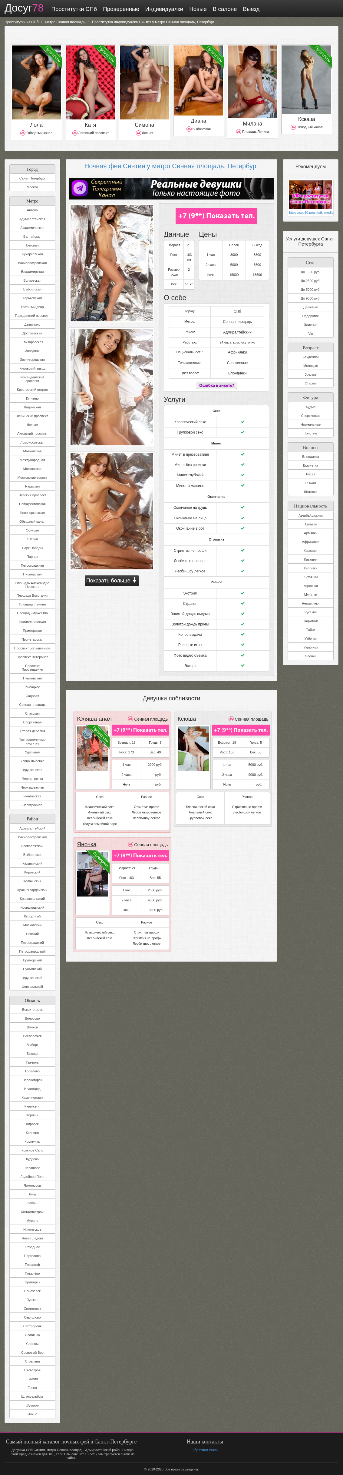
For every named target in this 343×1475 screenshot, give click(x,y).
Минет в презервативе (190, 449)
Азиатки (311, 521)
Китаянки (311, 574)
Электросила (32, 804)
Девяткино (32, 324)
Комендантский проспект (32, 378)
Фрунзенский (32, 977)
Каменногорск (32, 1097)
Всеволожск (32, 1035)
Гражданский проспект (32, 315)
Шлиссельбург (32, 1396)
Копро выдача (190, 623)
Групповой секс (190, 428)
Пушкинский (32, 968)
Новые (194, 9)
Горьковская (32, 297)
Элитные (310, 323)
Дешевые (310, 306)
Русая (310, 472)
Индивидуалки (161, 9)
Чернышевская (32, 787)
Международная (32, 459)
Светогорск (32, 1308)
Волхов (32, 1026)
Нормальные (311, 422)
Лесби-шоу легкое (190, 562)
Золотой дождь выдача (190, 603)
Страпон (190, 594)
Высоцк (32, 1053)
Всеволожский (32, 845)
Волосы (311, 444)
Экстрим (190, 584)
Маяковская (32, 450)
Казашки (310, 556)
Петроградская (32, 565)
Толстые (310, 431)
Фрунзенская (32, 769)
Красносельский (32, 898)
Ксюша (185, 706)
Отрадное (32, 1246)
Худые (311, 405)
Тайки (310, 627)
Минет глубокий (190, 469)
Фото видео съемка (190, 643)
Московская (32, 468)
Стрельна (32, 1361)
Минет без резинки (190, 459)
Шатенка (310, 489)
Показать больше (111, 579)
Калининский (32, 863)
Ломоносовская (32, 442)
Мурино (32, 1220)
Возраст (310, 345)
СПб (237, 310)
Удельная (32, 751)
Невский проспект (32, 494)
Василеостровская (32, 262)
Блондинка (310, 454)
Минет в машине (190, 479)
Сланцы (32, 1343)
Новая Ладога (32, 1237)
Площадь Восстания (32, 595)
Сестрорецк (32, 1325)
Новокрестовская (32, 503)
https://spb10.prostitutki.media (310, 212)
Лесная (32, 424)
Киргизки (311, 565)
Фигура (310, 395)
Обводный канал (32, 521)
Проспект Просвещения (32, 667)
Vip (310, 332)
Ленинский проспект (32, 415)
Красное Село (32, 1150)
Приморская (32, 630)
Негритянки (310, 600)
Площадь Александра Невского (32, 584)
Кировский (32, 871)
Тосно (32, 1387)
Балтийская (32, 236)
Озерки (32, 538)
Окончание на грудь (190, 501)
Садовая (32, 695)
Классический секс (190, 418)
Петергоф (32, 1264)
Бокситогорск (32, 1009)
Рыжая (310, 481)
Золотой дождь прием (190, 613)
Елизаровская (32, 341)
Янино (32, 1413)
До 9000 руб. (310, 297)
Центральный (32, 986)
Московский (32, 924)
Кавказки (310, 548)
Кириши (32, 1114)
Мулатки (310, 592)
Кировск (32, 1123)
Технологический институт (32, 741)
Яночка (86, 832)
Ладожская (32, 406)
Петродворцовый (32, 951)
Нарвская (32, 486)
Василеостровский (32, 836)
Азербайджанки (310, 513)
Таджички (310, 618)
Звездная (32, 350)
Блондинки (237, 369)
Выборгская (32, 288)
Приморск (32, 1281)
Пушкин (32, 1299)
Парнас (32, 556)
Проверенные (118, 9)
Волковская (32, 280)
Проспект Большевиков (32, 647)
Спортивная (32, 721)
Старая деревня (32, 730)
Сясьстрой (32, 1369)
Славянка (32, 1334)
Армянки (310, 530)
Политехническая (32, 621)
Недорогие (310, 315)
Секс (310, 260)
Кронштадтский (33, 907)
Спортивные (237, 359)
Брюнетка (310, 463)
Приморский (32, 959)
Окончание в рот (190, 521)
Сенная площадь (32, 704)
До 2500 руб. (310, 279)
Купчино (32, 398)
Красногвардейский (32, 889)
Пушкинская (32, 677)
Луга (32, 1193)
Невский (32, 933)
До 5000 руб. (310, 288)
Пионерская (32, 573)
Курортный (32, 915)
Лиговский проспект (32, 433)
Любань (32, 1202)
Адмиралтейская (32, 218)
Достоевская (32, 332)
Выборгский (32, 854)
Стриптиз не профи (190, 542)
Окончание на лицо (190, 511)
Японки (310, 653)
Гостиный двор (32, 306)
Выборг (32, 1044)
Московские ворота (32, 477)
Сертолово (32, 1317)
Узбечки (311, 636)
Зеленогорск (32, 1079)
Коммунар (32, 1141)
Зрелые (311, 373)
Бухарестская (32, 253)
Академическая (32, 227)
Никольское (32, 1229)
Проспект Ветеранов (32, 656)
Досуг (23, 8)
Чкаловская (32, 795)
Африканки (237, 349)
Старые (310, 382)
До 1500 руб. (310, 271)
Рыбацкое (32, 686)
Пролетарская (32, 639)
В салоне (221, 9)
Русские (311, 609)
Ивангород (32, 1088)
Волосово (32, 1018)
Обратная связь (205, 1449)
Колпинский (32, 880)
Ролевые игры (190, 633)
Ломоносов (32, 1185)
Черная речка (32, 778)
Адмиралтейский (32, 828)
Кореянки (310, 583)
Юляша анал (93, 706)
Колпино (32, 1132)
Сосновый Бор (32, 1352)
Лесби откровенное (190, 552)
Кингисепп (32, 1106)
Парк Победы (32, 547)
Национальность (310, 502)
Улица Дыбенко (32, 760)
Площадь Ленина (32, 603)
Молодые (310, 364)
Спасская (32, 713)
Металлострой (32, 1211)
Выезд (248, 9)
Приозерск (32, 1290)
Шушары (32, 1404)
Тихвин (32, 1378)
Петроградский (32, 942)
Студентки (311, 355)
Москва (32, 186)
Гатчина (32, 1062)
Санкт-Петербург (32, 177)
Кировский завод (32, 368)
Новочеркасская (32, 512)
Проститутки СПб (71, 9)
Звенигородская (32, 359)
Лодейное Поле (32, 1176)
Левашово (32, 1167)
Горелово (32, 1070)
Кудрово (32, 1158)
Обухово (32, 529)
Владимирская (32, 271)
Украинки (311, 644)
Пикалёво (32, 1273)
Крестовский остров (32, 389)
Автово (32, 209)
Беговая (32, 244)
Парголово (32, 1255)
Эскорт (190, 653)
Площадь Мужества (32, 612)
